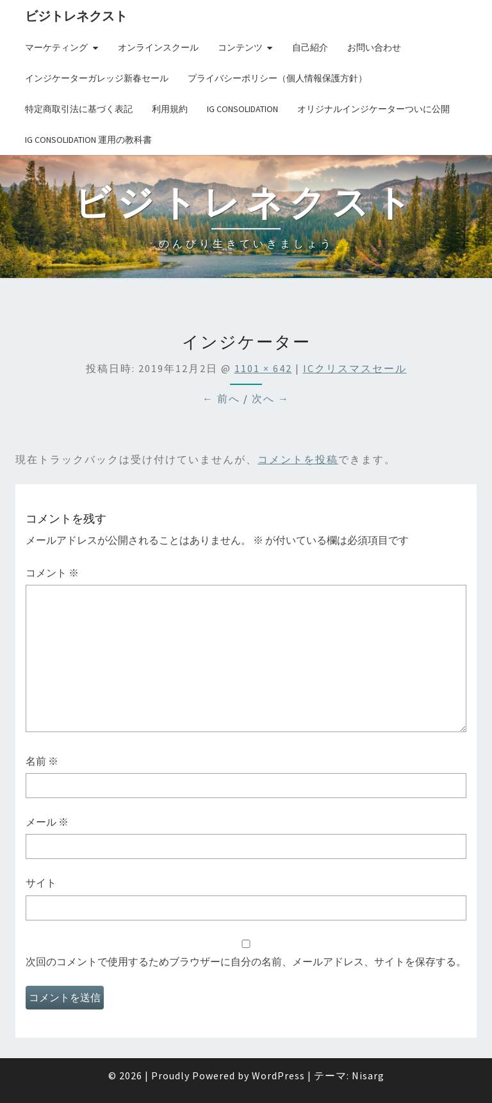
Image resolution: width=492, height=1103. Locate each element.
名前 (42, 761)
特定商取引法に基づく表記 (79, 109)
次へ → (271, 398)
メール (47, 821)
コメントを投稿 (298, 459)
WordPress (278, 1075)
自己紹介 (310, 47)
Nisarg (368, 1075)
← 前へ (221, 398)
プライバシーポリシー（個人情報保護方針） (277, 78)
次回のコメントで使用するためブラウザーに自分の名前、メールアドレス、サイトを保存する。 (246, 961)
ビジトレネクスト (76, 16)
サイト (41, 882)
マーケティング (56, 47)
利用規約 (170, 109)
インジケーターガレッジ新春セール (96, 78)
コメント (52, 572)
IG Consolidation (242, 109)
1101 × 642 (263, 368)
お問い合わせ (374, 47)
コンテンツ (240, 47)
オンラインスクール (158, 47)
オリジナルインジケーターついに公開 (373, 109)
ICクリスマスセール (355, 368)
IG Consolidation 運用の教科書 (88, 139)
